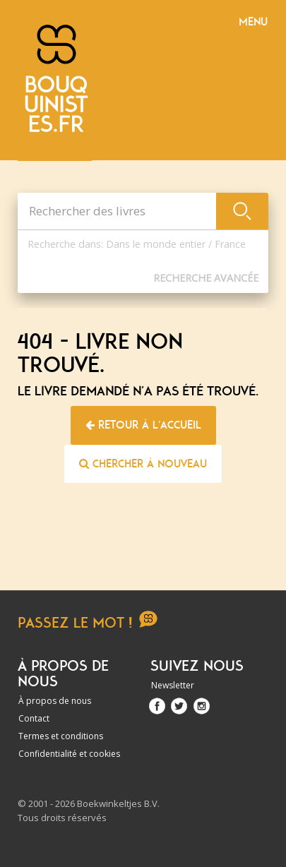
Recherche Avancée (205, 278)
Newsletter (172, 685)
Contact (33, 718)
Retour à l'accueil (143, 425)
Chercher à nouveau (143, 464)
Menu (253, 22)
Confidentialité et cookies (69, 754)
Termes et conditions (60, 736)
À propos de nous (54, 701)
